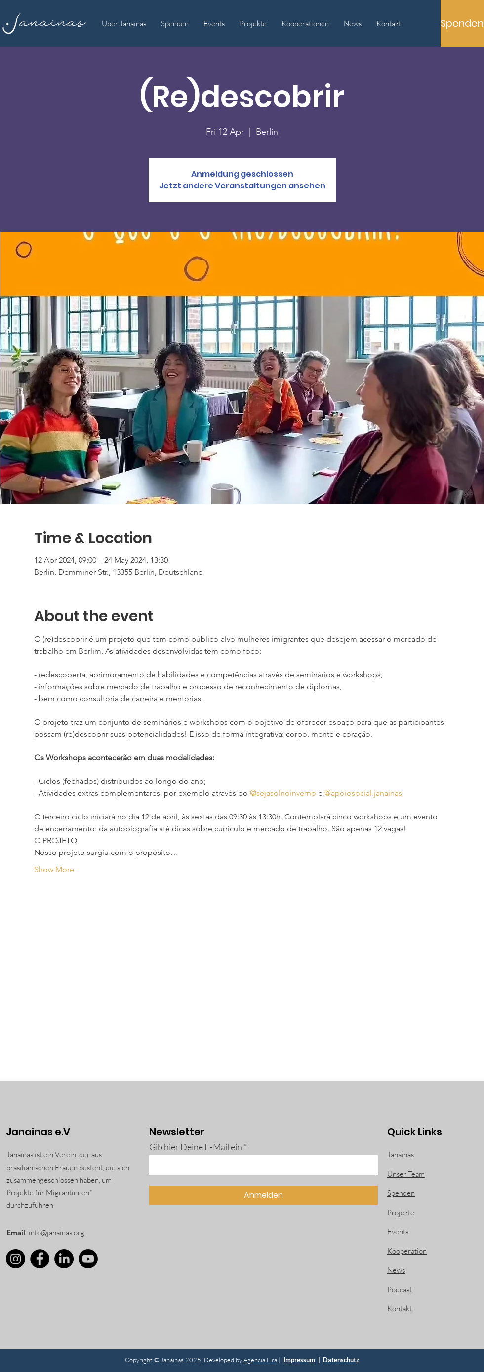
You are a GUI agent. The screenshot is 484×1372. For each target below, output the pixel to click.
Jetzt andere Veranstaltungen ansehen (242, 185)
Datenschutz (341, 1360)
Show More (54, 869)
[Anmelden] (263, 1195)
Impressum (299, 1360)
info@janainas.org (56, 1232)
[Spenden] (462, 23)
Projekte (400, 1212)
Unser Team (406, 1174)
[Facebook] (39, 1258)
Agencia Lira (260, 1360)
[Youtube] (88, 1258)
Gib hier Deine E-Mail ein (195, 1146)
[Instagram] (15, 1258)
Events (397, 1231)
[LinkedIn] (64, 1258)
